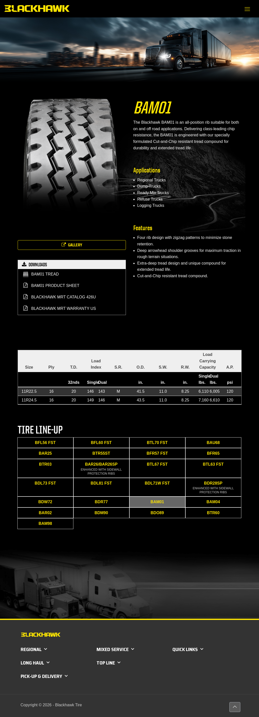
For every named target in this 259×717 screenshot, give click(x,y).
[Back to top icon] (234, 707)
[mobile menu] (247, 9)
